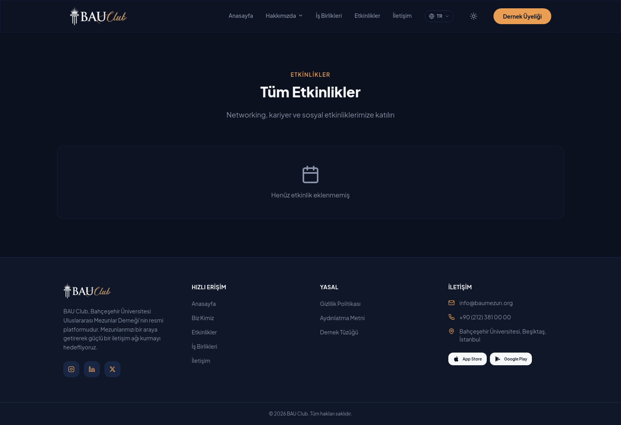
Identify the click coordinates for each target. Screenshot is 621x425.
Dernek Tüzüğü (342, 332)
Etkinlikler (367, 15)
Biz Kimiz (206, 317)
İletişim (402, 15)
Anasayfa (241, 15)
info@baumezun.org (486, 302)
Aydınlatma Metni (345, 317)
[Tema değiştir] (474, 16)
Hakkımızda (284, 15)
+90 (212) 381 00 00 (485, 317)
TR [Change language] (439, 16)
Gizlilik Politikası (343, 303)
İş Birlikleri (329, 15)
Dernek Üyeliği (522, 16)
